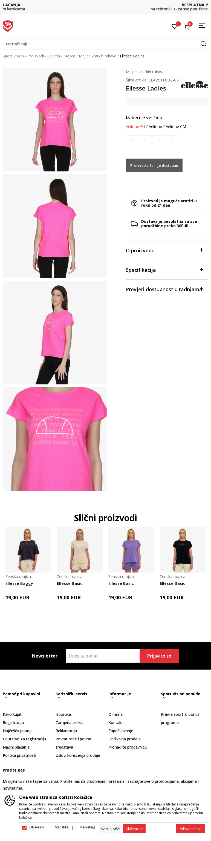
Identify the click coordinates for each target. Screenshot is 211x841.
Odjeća (53, 56)
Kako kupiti (12, 714)
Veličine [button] (155, 126)
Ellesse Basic (69, 583)
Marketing (87, 827)
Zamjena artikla (69, 722)
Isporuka (63, 714)
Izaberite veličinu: (144, 117)
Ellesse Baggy (19, 583)
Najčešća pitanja (18, 730)
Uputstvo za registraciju (24, 738)
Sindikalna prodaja (124, 738)
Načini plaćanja (16, 747)
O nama (115, 714)
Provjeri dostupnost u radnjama (164, 289)
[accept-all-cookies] (190, 828)
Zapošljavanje (120, 730)
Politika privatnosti (19, 755)
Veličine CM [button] (176, 126)
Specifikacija (164, 269)
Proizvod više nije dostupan (154, 165)
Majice (69, 56)
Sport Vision (13, 56)
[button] (105, 44)
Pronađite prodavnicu (127, 747)
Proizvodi (35, 56)
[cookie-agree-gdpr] (134, 828)
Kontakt (115, 722)
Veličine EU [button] (135, 126)
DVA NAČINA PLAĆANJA (105, 5)
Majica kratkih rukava (97, 56)
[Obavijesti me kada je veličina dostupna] (131, 140)
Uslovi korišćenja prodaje (78, 755)
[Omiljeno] (174, 26)
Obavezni (36, 827)
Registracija (13, 722)
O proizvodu (164, 250)
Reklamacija (66, 730)
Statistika (62, 827)
